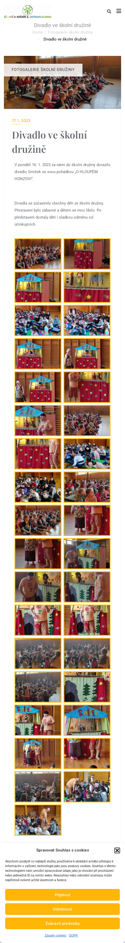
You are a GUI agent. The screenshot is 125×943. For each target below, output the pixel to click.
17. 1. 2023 (21, 120)
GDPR (73, 935)
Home (37, 32)
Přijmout (62, 895)
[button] (117, 850)
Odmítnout (62, 909)
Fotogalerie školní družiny (70, 32)
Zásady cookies (55, 935)
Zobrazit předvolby (62, 923)
